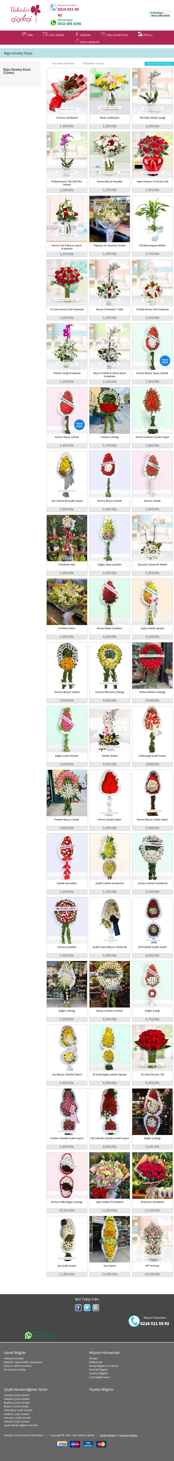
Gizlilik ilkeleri (108, 1435)
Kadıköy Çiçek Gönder (17, 1414)
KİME (27, 34)
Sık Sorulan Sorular (15, 1369)
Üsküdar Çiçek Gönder (17, 1421)
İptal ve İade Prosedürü (18, 1365)
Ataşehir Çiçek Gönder (17, 1398)
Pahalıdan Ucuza (91, 63)
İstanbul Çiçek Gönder (17, 1395)
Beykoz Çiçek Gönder (16, 1406)
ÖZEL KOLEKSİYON (114, 34)
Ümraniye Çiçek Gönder (17, 1417)
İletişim (93, 1358)
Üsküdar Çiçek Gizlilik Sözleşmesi (23, 1362)
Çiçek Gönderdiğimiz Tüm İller (21, 1425)
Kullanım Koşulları (14, 1358)
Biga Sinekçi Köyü (18, 53)
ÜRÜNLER (83, 34)
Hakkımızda (95, 1362)
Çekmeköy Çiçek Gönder (18, 1410)
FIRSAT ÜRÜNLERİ (86, 41)
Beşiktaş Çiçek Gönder (17, 1402)
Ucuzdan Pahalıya (61, 63)
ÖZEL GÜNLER (53, 34)
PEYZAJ (145, 34)
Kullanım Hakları (129, 1435)
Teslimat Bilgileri (98, 1373)
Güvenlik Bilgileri (98, 1369)
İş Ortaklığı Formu (99, 1377)
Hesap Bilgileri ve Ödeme (104, 1365)
